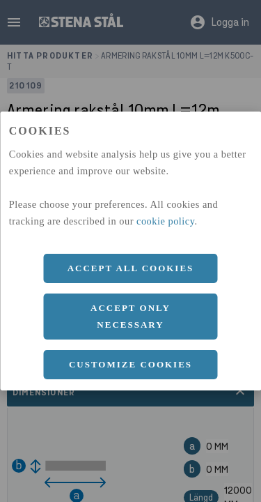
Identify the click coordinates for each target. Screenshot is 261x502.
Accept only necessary (130, 316)
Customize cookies (130, 364)
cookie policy (165, 221)
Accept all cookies (131, 268)
